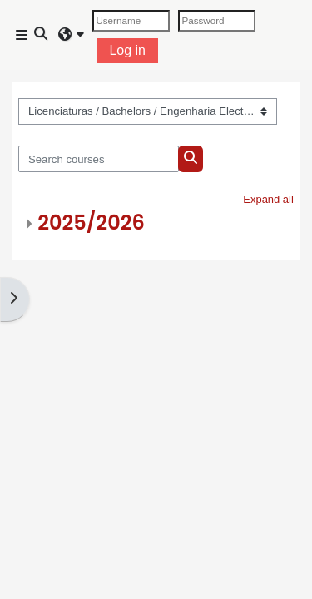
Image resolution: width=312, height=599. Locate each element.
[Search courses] (98, 159)
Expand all (268, 199)
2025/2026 (91, 222)
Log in (127, 50)
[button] (41, 35)
